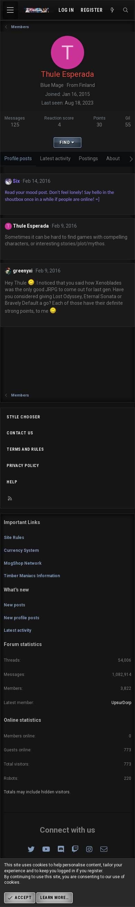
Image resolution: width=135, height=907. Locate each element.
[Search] (125, 10)
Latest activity (17, 630)
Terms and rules (25, 449)
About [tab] (113, 158)
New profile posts (21, 617)
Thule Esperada (31, 226)
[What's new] (112, 10)
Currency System (21, 550)
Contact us (20, 433)
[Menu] (10, 10)
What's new (16, 590)
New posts (14, 605)
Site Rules (14, 537)
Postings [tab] (88, 158)
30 (99, 125)
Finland (87, 85)
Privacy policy (23, 465)
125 (15, 125)
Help (12, 482)
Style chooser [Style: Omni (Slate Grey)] (23, 417)
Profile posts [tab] (18, 158)
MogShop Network (23, 563)
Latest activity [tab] (55, 158)
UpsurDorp (121, 702)
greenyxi (23, 270)
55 (127, 125)
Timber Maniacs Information (32, 575)
